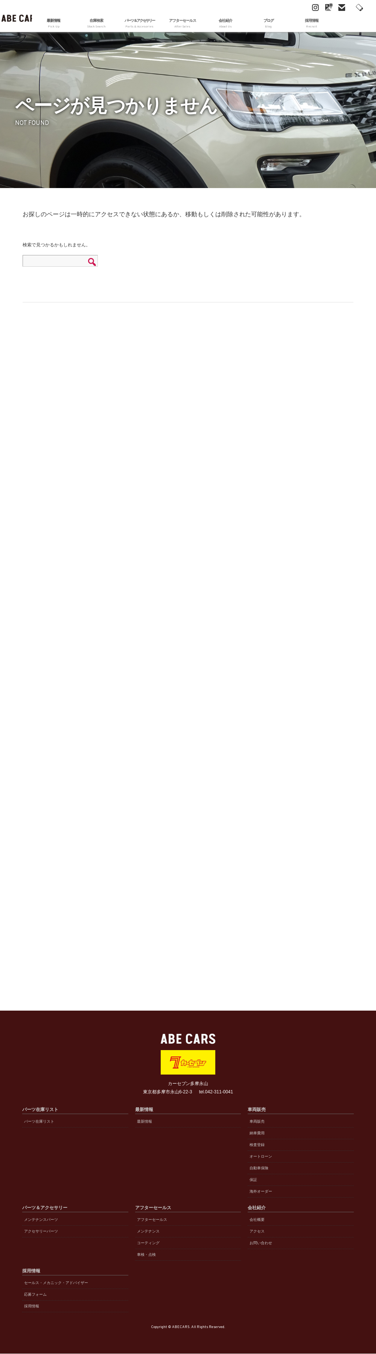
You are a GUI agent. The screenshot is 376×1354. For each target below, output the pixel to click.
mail (314, 7)
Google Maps (300, 7)
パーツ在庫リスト (39, 1121)
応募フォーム (35, 1294)
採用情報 (31, 1306)
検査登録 (257, 1145)
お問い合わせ (261, 1243)
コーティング (148, 1243)
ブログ (268, 23)
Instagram (287, 7)
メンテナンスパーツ (41, 1219)
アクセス (257, 1231)
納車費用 (257, 1133)
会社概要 (257, 1219)
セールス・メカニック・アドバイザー (56, 1283)
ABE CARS (16, 16)
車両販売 (257, 1121)
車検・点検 (146, 1254)
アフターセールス (152, 1219)
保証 (253, 1180)
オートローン (261, 1156)
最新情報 (53, 23)
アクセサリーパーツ (41, 1231)
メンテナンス (148, 1231)
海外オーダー (261, 1191)
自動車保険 (259, 1168)
